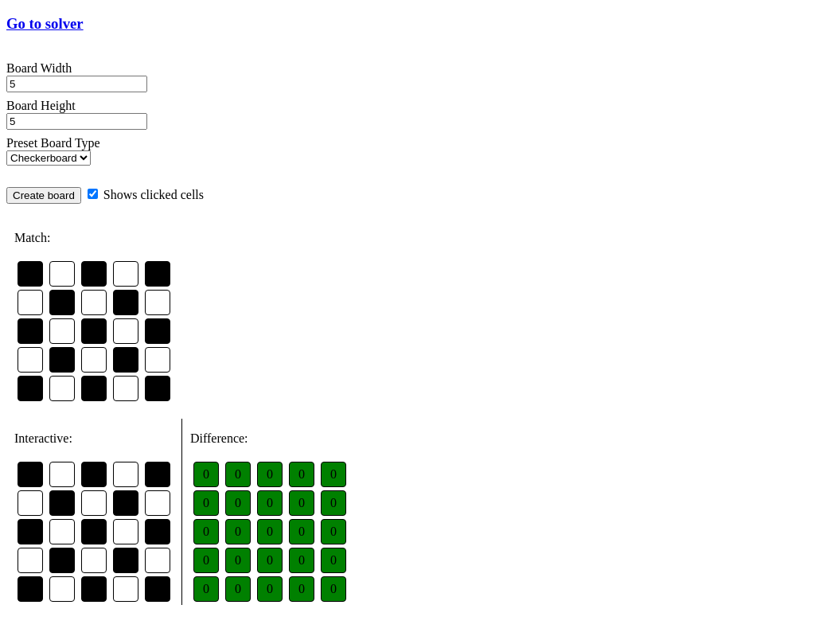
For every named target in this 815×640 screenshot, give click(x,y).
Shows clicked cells (146, 194)
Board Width (39, 68)
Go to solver (45, 23)
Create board (44, 195)
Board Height (41, 105)
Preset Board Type (53, 143)
